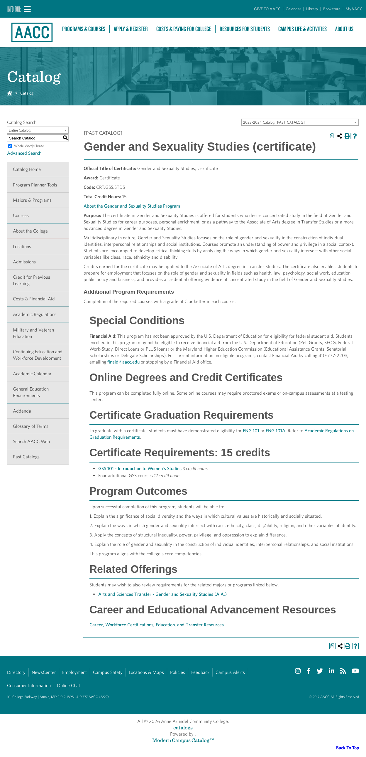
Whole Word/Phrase (29, 146)
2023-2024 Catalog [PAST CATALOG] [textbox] (274, 122)
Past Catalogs (26, 457)
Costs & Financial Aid (34, 299)
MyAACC (353, 9)
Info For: (14, 9)
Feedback (200, 672)
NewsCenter (44, 672)
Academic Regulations (34, 314)
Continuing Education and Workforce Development (37, 355)
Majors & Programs (32, 200)
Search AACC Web (31, 441)
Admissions (24, 262)
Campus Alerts (230, 672)
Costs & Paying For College (183, 29)
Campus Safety (108, 672)
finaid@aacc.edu (123, 362)
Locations (22, 246)
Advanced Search (24, 153)
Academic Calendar (32, 373)
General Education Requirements (31, 392)
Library (312, 9)
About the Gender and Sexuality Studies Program (132, 206)
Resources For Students (245, 29)
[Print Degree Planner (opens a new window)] (332, 136)
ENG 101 (251, 430)
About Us (344, 29)
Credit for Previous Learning (31, 280)
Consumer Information (29, 685)
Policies (177, 672)
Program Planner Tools (35, 185)
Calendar (293, 9)
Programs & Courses (83, 29)
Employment (74, 672)
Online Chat (68, 685)
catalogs (183, 727)
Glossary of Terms (30, 426)
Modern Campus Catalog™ (183, 740)
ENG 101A (275, 430)
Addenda (22, 411)
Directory (16, 672)
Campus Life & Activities (302, 29)
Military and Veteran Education (33, 333)
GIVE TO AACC (267, 9)
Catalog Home (27, 169)
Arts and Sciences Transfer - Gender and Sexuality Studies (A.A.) (162, 594)
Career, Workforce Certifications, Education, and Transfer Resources (156, 625)
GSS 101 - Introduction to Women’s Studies (140, 468)
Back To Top (347, 748)
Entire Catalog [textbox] (20, 130)
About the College (30, 231)
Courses (21, 215)
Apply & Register (131, 29)
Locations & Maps (146, 672)
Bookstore (331, 9)
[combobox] (300, 122)
